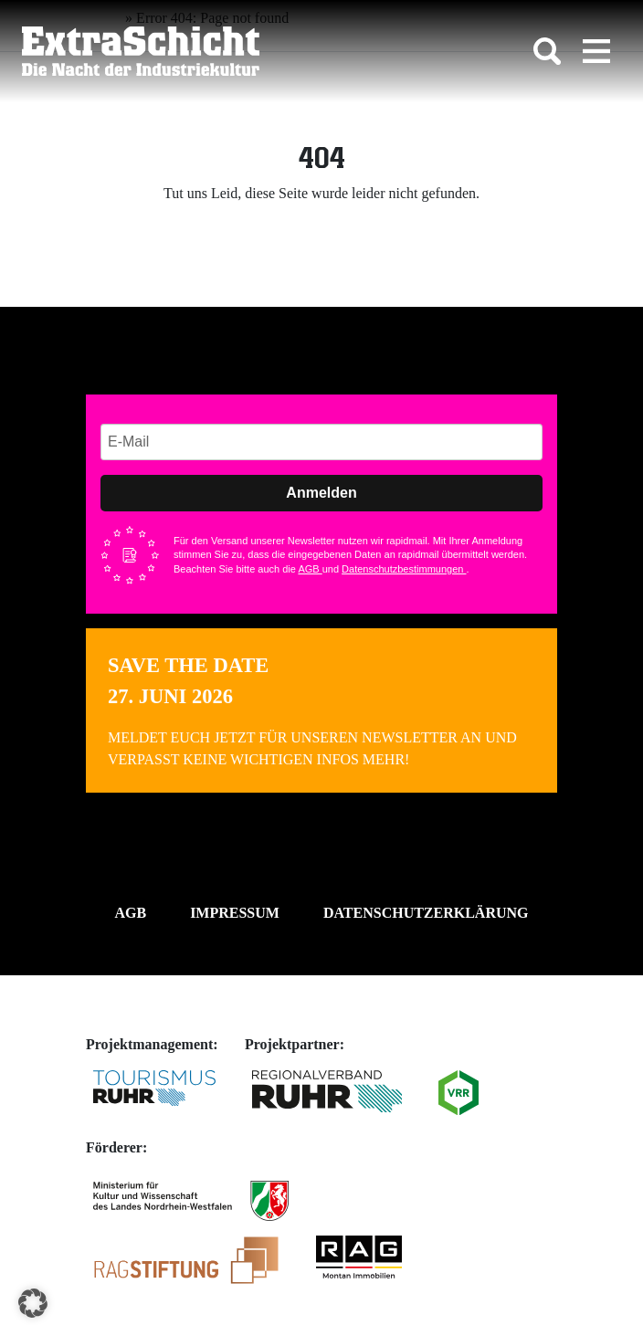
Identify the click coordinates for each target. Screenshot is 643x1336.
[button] (33, 1303)
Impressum (234, 912)
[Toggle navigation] (596, 51)
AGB (310, 568)
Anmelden (321, 492)
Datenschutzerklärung (426, 912)
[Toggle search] (547, 51)
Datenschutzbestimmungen (404, 568)
